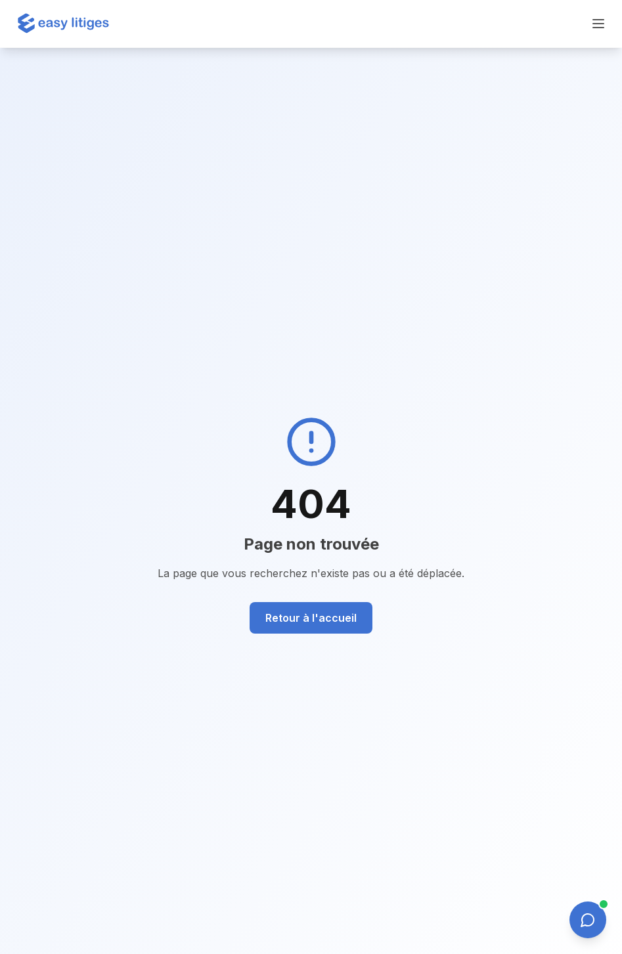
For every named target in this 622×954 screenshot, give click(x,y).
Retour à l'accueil (311, 617)
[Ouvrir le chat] (587, 919)
